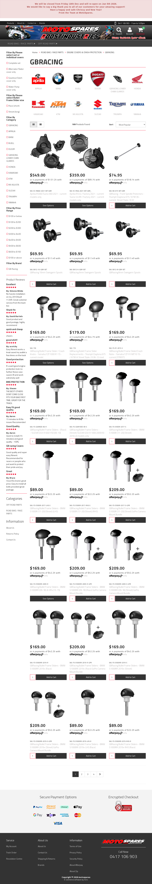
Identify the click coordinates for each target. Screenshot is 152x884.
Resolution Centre (14, 858)
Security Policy (76, 858)
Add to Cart (130, 205)
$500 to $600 (15, 245)
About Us (19, 23)
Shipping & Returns (46, 858)
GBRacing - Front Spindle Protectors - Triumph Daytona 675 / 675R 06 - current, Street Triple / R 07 (126, 197)
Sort (111, 124)
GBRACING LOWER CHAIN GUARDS (12, 157)
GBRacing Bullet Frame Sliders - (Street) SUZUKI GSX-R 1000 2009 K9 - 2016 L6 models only (87, 433)
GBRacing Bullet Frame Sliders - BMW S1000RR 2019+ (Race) (47, 667)
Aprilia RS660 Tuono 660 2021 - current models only (48, 195)
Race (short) (14, 105)
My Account (11, 846)
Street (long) (14, 111)
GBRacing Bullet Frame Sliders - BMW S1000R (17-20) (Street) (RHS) (87, 510)
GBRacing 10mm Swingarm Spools (46, 272)
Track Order (11, 852)
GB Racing (13, 268)
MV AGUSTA (14, 184)
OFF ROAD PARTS (47, 43)
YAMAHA (12, 202)
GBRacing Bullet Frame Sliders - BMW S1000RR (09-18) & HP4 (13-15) (47, 588)
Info (46, 182)
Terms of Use (75, 846)
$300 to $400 (15, 233)
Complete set (14, 63)
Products (10, 23)
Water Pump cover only (12, 88)
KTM (10, 178)
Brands (41, 23)
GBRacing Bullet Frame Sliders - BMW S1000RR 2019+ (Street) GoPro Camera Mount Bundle (47, 747)
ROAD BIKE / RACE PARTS (21, 43)
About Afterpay (76, 864)
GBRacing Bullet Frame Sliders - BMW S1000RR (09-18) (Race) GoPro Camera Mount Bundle (88, 590)
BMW (11, 137)
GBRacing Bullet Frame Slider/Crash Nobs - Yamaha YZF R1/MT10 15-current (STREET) (125, 354)
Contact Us (30, 23)
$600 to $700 (15, 251)
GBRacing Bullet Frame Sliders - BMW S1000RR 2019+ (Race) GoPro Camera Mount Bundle (87, 668)
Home (35, 52)
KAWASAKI (13, 172)
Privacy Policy (76, 852)
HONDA (12, 166)
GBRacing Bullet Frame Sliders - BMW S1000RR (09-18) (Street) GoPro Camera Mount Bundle (126, 590)
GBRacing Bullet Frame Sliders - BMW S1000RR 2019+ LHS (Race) (87, 745)
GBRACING (13, 125)
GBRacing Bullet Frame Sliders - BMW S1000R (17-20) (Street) (126, 431)
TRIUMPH (13, 196)
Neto (86, 880)
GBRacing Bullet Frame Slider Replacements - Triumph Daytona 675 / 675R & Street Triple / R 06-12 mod (87, 354)
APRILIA (12, 131)
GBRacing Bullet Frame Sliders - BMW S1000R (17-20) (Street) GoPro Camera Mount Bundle (127, 511)
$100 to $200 (15, 222)
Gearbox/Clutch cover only (14, 79)
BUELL (11, 143)
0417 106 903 (123, 856)
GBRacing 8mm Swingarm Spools (124, 272)
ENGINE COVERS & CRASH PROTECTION (84, 52)
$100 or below (15, 216)
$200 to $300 (15, 227)
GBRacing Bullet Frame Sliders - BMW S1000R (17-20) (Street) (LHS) (47, 510)
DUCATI (12, 149)
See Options (48, 205)
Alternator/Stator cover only (15, 70)
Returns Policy (12, 533)
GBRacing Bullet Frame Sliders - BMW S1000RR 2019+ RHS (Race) (126, 745)
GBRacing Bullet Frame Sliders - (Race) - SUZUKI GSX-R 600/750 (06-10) (48, 431)
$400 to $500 (15, 239)
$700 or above (15, 257)
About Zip (74, 871)
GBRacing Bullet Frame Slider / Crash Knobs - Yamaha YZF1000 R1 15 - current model (47, 354)
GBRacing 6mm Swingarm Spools (85, 272)
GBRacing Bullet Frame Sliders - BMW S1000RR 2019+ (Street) (126, 667)
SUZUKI (12, 190)
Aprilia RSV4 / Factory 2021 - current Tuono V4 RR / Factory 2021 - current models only (87, 197)
